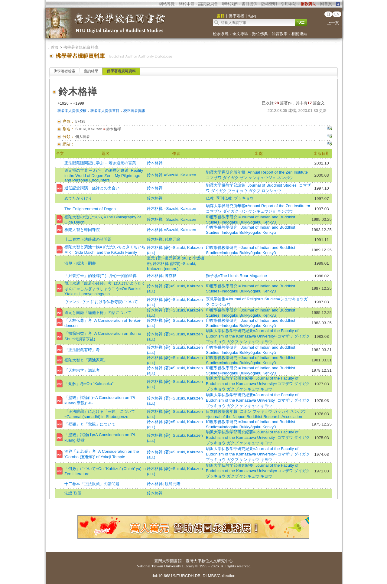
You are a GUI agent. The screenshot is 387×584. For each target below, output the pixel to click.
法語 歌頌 (72, 493)
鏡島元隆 (172, 239)
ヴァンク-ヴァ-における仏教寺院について (101, 301)
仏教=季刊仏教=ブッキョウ (230, 198)
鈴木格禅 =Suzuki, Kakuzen (171, 175)
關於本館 (186, 4)
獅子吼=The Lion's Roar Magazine (236, 275)
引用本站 (289, 4)
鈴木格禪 (155, 188)
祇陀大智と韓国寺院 (82, 229)
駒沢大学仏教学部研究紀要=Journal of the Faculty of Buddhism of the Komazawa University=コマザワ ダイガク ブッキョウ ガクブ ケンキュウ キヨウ (258, 336)
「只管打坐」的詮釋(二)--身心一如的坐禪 (100, 275)
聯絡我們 (230, 4)
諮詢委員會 (208, 4)
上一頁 (333, 23)
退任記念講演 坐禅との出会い (91, 188)
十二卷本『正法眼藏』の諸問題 (91, 483)
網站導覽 (167, 4)
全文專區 (240, 33)
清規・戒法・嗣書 (80, 263)
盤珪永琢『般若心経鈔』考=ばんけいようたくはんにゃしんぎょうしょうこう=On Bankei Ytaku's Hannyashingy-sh (104, 288)
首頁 (55, 47)
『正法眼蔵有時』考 (82, 349)
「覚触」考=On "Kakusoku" (88, 383)
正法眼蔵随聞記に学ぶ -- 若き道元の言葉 (100, 163)
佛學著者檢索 (64, 71)
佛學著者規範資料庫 (81, 47)
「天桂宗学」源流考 (82, 370)
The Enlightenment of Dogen (90, 209)
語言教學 (280, 33)
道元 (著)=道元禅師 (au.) (168, 258)
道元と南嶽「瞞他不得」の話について (97, 312)
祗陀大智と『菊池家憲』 (86, 360)
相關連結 (299, 33)
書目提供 (249, 4)
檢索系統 (221, 33)
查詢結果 (91, 71)
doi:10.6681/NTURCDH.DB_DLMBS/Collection (193, 575)
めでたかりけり (78, 198)
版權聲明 (269, 4)
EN (337, 14)
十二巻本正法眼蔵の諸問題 (88, 239)
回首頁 (326, 4)
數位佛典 (260, 33)
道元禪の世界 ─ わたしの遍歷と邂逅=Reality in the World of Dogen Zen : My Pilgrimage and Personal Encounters (103, 175)
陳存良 (171, 275)
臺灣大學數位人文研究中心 (209, 561)
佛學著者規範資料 (121, 71)
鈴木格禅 (155, 163)
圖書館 (176, 561)
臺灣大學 (162, 561)
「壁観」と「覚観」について (89, 424)
